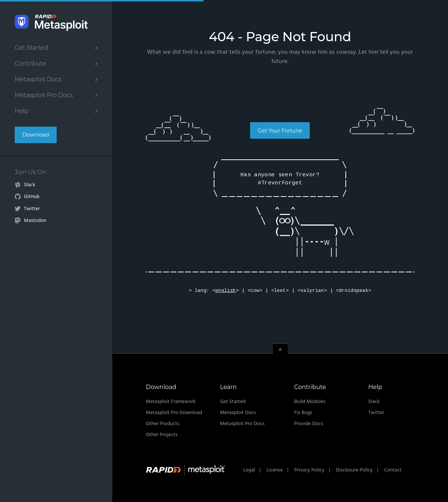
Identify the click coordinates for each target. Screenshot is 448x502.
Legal (249, 470)
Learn (228, 386)
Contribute (30, 63)
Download (35, 134)
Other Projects (162, 435)
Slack (29, 185)
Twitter (32, 209)
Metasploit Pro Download (174, 413)
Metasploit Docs (38, 79)
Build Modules (310, 401)
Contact (393, 470)
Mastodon (35, 221)
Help (22, 110)
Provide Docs (308, 424)
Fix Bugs (303, 413)
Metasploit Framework (171, 401)
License (274, 470)
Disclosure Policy (354, 470)
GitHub (31, 197)
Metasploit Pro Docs (44, 95)
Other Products (162, 424)
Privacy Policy (309, 470)
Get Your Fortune (280, 130)
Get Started (31, 47)
